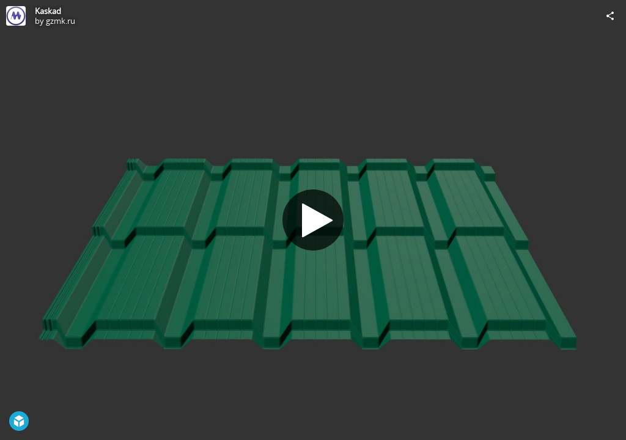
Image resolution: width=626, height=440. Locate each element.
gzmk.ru (60, 20)
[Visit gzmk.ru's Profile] (16, 16)
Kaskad (48, 11)
